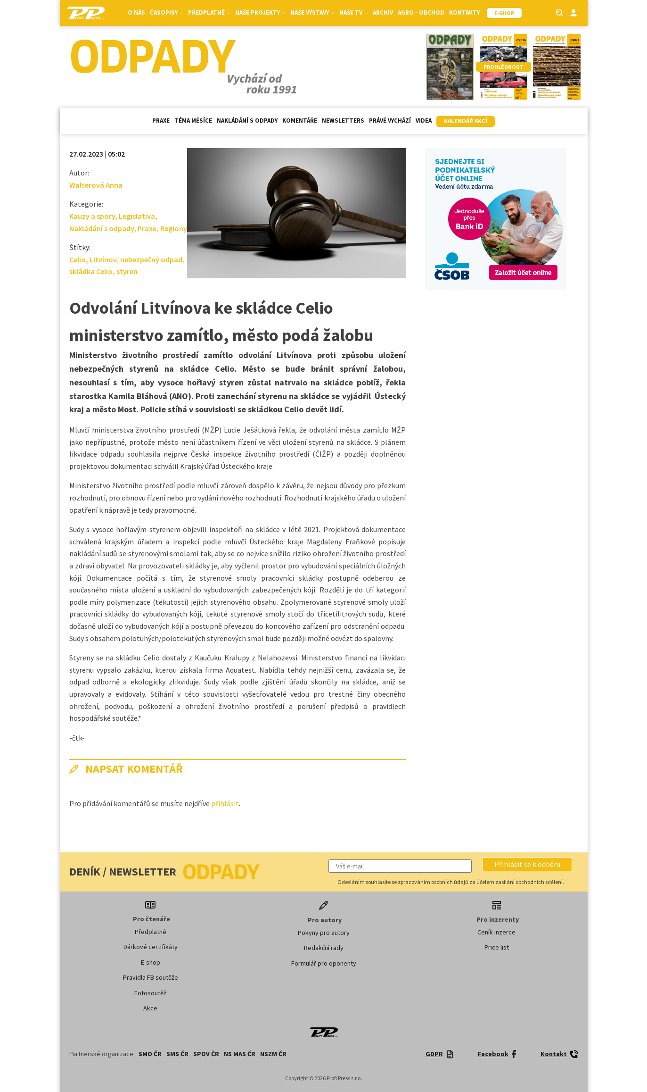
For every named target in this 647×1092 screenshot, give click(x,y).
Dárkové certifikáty (150, 946)
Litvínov (103, 259)
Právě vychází (390, 121)
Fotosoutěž (150, 993)
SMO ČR (150, 1054)
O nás (136, 12)
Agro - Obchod (421, 12)
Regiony (173, 228)
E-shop (150, 962)
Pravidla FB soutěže (150, 977)
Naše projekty (260, 12)
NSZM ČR (273, 1054)
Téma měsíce (193, 121)
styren (127, 271)
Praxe (161, 121)
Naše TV (353, 12)
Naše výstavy (312, 12)
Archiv (383, 12)
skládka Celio (91, 271)
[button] (527, 864)
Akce (150, 1008)
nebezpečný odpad (151, 259)
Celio (77, 259)
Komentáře (299, 121)
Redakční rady (324, 947)
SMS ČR (177, 1054)
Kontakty (464, 12)
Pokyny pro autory (324, 932)
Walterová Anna (96, 185)
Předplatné (209, 12)
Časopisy (166, 12)
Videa (424, 121)
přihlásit (225, 803)
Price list (496, 947)
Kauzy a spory (92, 216)
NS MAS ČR (239, 1054)
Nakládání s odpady (247, 121)
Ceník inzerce (496, 932)
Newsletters (343, 121)
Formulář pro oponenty (323, 963)
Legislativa (137, 216)
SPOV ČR (206, 1054)
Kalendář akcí (465, 121)
